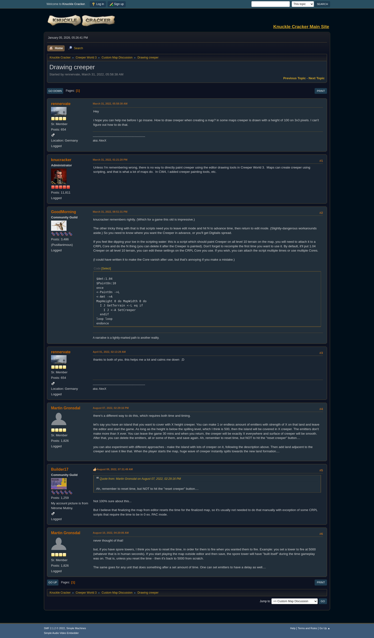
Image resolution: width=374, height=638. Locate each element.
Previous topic (294, 78)
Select (106, 268)
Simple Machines (76, 628)
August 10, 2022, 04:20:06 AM (111, 532)
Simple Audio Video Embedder (61, 633)
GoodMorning (63, 212)
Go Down (55, 91)
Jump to (265, 601)
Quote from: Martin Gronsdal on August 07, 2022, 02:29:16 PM (140, 478)
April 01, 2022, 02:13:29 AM (109, 351)
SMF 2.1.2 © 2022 (54, 628)
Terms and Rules (307, 628)
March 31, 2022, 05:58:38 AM (110, 103)
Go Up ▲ (324, 628)
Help (293, 628)
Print (321, 91)
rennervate (61, 104)
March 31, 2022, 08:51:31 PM (110, 211)
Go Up (52, 582)
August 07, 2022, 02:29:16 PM (111, 407)
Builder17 (59, 469)
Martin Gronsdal (65, 408)
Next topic (317, 78)
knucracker (61, 160)
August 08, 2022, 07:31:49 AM (115, 469)
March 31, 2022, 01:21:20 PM (110, 159)
